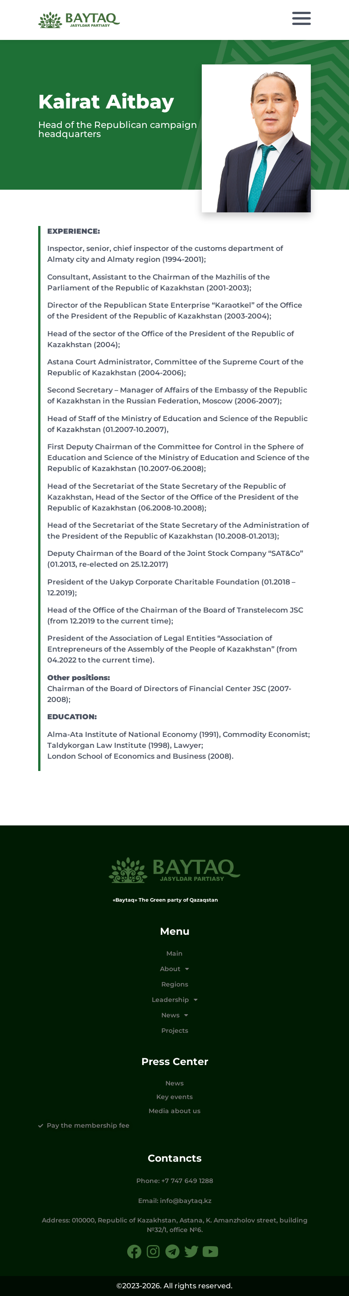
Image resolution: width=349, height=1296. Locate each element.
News (174, 1015)
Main (174, 953)
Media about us (174, 1111)
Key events (174, 1097)
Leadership (175, 999)
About (174, 969)
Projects (174, 1030)
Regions (174, 984)
